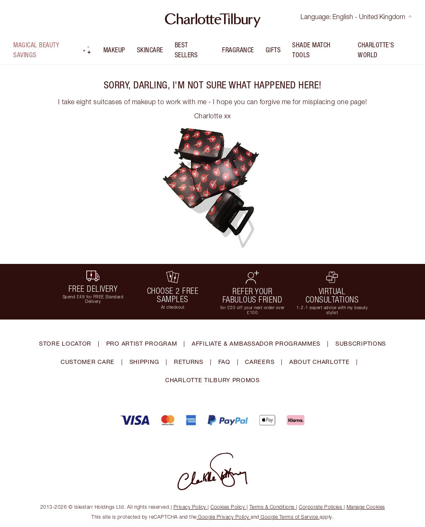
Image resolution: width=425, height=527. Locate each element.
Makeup (114, 50)
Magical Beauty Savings (52, 50)
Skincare (150, 50)
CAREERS (259, 361)
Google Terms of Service (289, 517)
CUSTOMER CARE (88, 361)
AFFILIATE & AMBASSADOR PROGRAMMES (256, 343)
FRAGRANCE (238, 50)
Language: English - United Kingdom (356, 16)
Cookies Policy (228, 507)
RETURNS (188, 361)
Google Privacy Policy (224, 517)
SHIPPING (144, 361)
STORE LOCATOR (65, 343)
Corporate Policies (321, 507)
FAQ (224, 361)
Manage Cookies (366, 507)
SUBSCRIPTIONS (360, 343)
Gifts (273, 50)
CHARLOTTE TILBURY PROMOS (212, 379)
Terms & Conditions (272, 507)
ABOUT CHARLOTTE (319, 361)
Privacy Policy (190, 507)
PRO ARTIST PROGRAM (141, 343)
